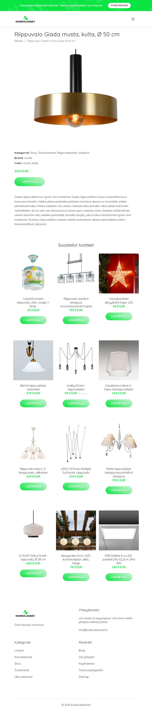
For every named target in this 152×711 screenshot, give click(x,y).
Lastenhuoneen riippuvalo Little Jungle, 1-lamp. (33, 302)
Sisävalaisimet (47, 152)
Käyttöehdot (86, 663)
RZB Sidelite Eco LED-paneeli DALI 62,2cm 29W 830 (119, 559)
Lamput (19, 650)
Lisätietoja (29, 181)
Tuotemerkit (21, 670)
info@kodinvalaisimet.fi (93, 630)
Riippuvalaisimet (67, 152)
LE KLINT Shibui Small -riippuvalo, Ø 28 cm (33, 557)
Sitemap (84, 676)
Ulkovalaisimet (23, 676)
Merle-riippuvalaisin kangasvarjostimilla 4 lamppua (119, 472)
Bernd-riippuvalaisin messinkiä (33, 387)
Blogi (82, 650)
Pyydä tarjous (119, 5)
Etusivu (18, 41)
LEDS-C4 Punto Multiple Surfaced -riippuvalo (76, 470)
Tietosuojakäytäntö (91, 670)
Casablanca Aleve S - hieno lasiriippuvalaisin (118, 387)
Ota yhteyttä (86, 657)
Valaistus (84, 152)
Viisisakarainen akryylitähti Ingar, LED (119, 300)
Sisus (34, 152)
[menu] (133, 19)
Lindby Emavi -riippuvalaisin (76, 387)
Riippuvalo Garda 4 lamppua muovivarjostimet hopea (76, 302)
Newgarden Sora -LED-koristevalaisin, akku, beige (76, 559)
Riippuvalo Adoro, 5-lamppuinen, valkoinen (33, 470)
